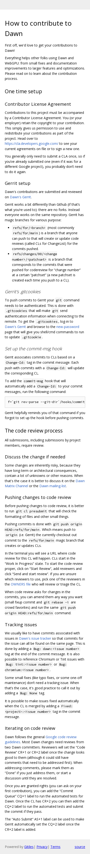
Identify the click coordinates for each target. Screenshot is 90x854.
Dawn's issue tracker (35, 638)
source (80, 846)
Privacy (42, 846)
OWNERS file (21, 584)
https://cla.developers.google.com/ (31, 143)
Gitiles (29, 846)
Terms (55, 846)
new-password (67, 326)
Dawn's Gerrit (20, 197)
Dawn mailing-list (52, 486)
